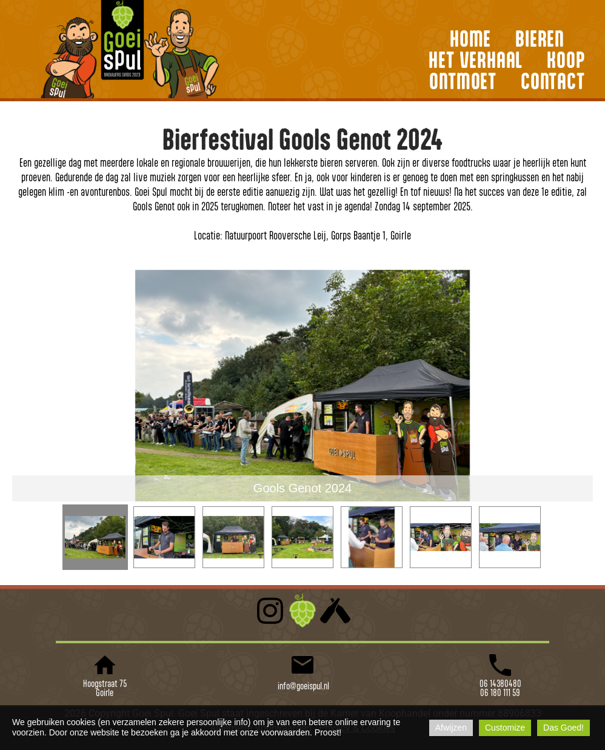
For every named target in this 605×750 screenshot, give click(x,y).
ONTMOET (462, 80)
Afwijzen (451, 727)
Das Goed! (563, 727)
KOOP (566, 59)
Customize (505, 727)
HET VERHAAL (476, 59)
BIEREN (539, 38)
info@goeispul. (300, 686)
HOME (470, 38)
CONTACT (553, 80)
